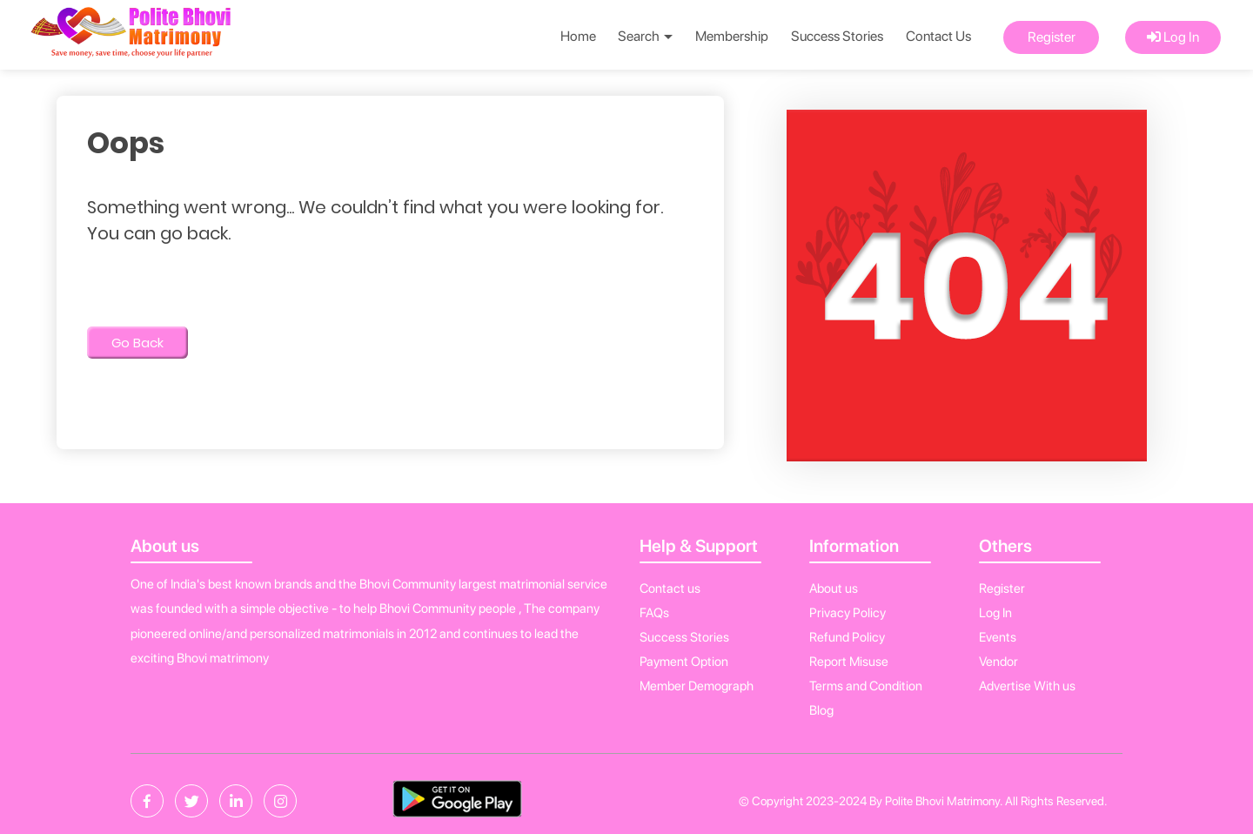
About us (833, 588)
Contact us (670, 588)
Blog (821, 710)
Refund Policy (847, 637)
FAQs (654, 613)
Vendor (998, 661)
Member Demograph (697, 686)
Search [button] (645, 36)
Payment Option (684, 661)
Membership (731, 36)
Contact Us (938, 36)
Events (997, 637)
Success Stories (837, 36)
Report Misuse (848, 661)
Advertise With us (1027, 686)
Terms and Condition (865, 686)
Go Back (137, 342)
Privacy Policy (847, 613)
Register (1051, 37)
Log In (1173, 37)
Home (578, 36)
